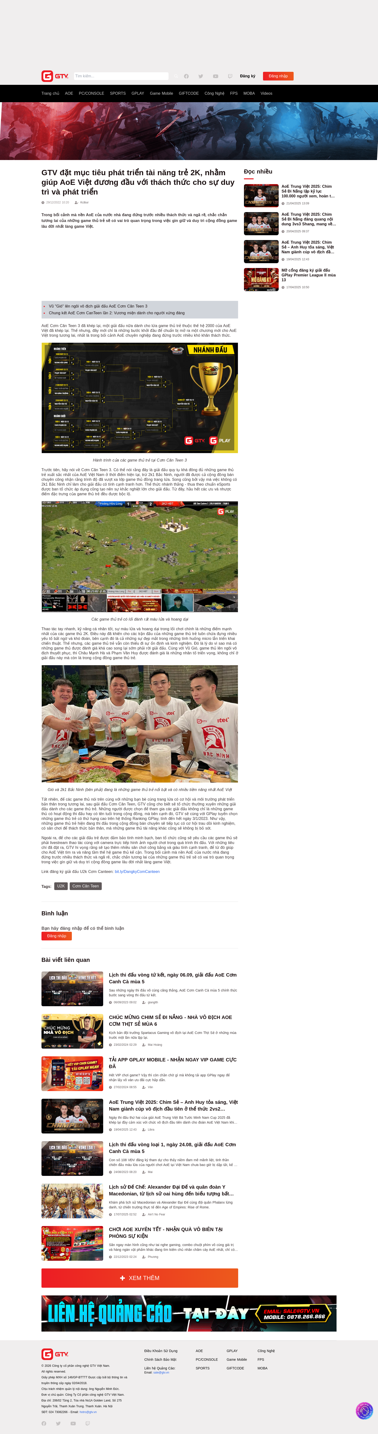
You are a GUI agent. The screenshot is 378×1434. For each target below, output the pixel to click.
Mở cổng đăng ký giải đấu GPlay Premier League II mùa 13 (309, 275)
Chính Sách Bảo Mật (160, 1359)
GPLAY (138, 93)
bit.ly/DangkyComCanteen (137, 872)
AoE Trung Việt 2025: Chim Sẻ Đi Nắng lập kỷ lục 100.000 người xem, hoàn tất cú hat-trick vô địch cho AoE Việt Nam (308, 191)
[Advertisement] (189, 33)
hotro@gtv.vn (88, 1412)
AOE (69, 93)
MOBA (249, 93)
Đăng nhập (278, 76)
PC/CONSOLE (91, 93)
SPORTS (118, 93)
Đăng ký (247, 76)
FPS (234, 93)
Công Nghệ (214, 93)
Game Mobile (161, 93)
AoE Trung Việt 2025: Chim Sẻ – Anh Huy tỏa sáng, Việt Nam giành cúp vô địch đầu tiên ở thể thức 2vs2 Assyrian (309, 247)
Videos (266, 93)
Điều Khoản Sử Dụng (160, 1351)
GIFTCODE (189, 93)
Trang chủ (50, 93)
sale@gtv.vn (161, 1372)
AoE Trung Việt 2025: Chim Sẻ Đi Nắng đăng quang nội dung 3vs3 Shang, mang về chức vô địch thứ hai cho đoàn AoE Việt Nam (307, 219)
